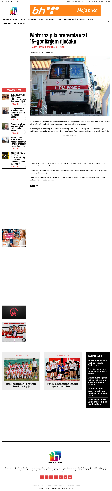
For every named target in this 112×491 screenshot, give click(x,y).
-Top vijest (14, 104)
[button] (108, 21)
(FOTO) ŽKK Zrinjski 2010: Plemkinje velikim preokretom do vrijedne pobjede (18, 98)
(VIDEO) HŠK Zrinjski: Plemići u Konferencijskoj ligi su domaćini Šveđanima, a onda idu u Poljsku (18, 158)
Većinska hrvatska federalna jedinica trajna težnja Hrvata (18, 127)
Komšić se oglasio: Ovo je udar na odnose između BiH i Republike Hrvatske (97, 363)
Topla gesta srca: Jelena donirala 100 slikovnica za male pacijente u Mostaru (18, 112)
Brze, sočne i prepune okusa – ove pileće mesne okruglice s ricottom (97, 371)
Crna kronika (60, 47)
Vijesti (34, 47)
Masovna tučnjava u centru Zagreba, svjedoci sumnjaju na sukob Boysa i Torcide (98, 401)
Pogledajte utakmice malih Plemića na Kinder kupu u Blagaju (21, 385)
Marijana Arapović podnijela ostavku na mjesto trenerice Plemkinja (62, 385)
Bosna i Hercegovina (46, 47)
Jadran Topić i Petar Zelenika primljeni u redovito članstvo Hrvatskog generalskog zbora (18, 141)
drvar (38, 185)
